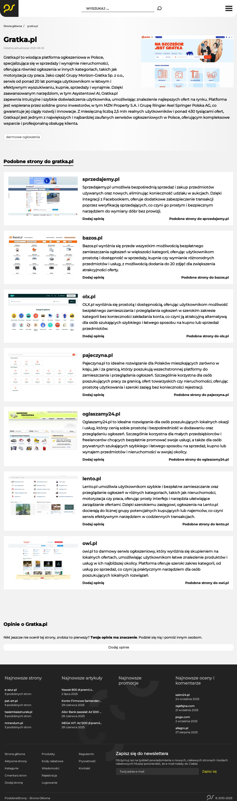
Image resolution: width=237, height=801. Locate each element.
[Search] (159, 8)
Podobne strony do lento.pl (205, 524)
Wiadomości (50, 768)
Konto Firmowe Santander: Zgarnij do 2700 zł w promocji (81, 701)
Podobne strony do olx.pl (207, 336)
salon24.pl (182, 695)
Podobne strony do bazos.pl (205, 277)
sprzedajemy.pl (100, 179)
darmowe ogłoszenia (23, 137)
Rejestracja (49, 775)
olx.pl (88, 296)
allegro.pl (181, 728)
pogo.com (182, 717)
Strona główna (12, 26)
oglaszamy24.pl (101, 414)
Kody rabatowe (52, 761)
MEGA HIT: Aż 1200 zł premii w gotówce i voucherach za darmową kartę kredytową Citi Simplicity (81, 723)
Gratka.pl (20, 39)
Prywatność (87, 761)
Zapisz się (209, 771)
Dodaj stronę (14, 782)
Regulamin (86, 754)
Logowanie (49, 782)
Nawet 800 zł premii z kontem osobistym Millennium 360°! (77, 689)
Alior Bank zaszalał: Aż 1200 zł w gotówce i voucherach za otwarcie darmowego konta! (82, 712)
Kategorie (11, 768)
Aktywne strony (16, 761)
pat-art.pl (11, 701)
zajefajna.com (185, 706)
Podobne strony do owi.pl (207, 583)
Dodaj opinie (118, 647)
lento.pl (91, 478)
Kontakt (84, 768)
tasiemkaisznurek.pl (18, 712)
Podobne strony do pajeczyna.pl (201, 395)
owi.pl (89, 543)
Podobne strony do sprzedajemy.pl (199, 219)
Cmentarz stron (16, 775)
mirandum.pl (14, 723)
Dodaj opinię (93, 219)
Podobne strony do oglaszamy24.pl (199, 459)
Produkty (48, 754)
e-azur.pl (11, 689)
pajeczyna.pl (97, 355)
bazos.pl (92, 238)
